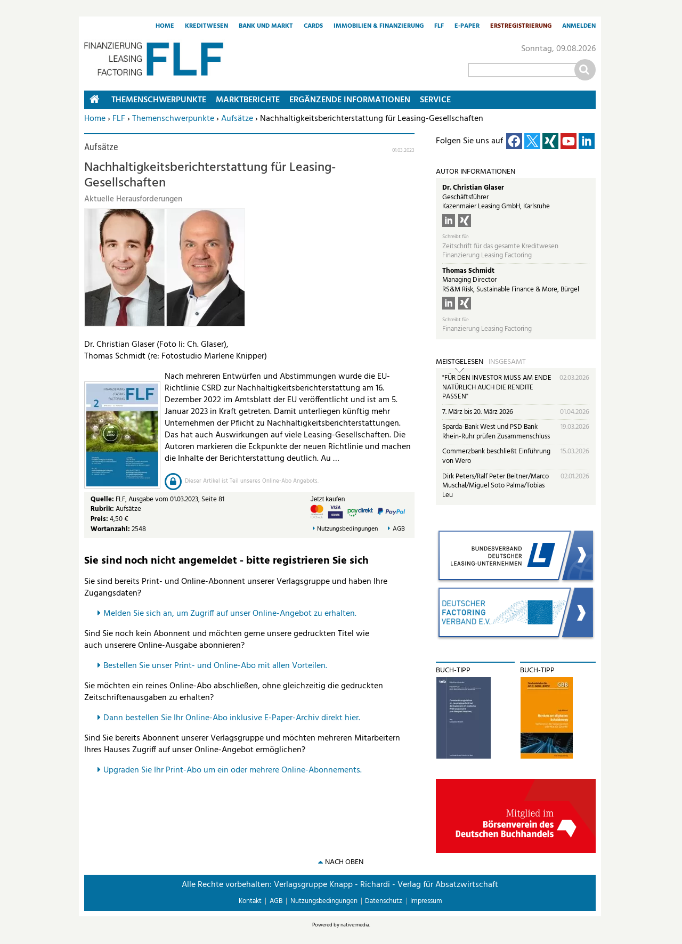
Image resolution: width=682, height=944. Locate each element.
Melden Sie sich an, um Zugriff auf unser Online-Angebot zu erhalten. (229, 614)
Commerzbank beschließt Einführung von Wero (496, 456)
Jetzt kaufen (328, 499)
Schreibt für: (455, 237)
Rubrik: (103, 509)
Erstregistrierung (520, 26)
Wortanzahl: (110, 529)
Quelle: (103, 499)
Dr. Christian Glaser (473, 187)
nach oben (344, 862)
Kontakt (250, 901)
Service (435, 100)
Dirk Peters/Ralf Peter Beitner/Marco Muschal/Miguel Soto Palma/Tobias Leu (495, 486)
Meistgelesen (459, 362)
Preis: (99, 519)
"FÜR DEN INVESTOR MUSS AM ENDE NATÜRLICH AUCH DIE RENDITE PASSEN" (496, 387)
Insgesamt (507, 362)
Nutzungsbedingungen (347, 529)
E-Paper (467, 26)
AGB (399, 529)
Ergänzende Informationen (349, 100)
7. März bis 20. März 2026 (477, 412)
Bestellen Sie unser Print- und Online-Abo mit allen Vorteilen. (215, 666)
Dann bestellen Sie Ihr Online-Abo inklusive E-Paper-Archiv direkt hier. (231, 718)
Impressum (426, 901)
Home (165, 26)
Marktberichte (248, 100)
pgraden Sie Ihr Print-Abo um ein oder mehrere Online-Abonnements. (235, 770)
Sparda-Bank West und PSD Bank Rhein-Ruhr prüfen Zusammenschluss (496, 431)
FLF (439, 26)
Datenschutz (383, 901)
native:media (354, 925)
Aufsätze (237, 119)
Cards (313, 26)
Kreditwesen (206, 26)
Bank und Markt (266, 26)
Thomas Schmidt (468, 270)
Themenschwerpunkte (173, 119)
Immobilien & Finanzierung (379, 26)
